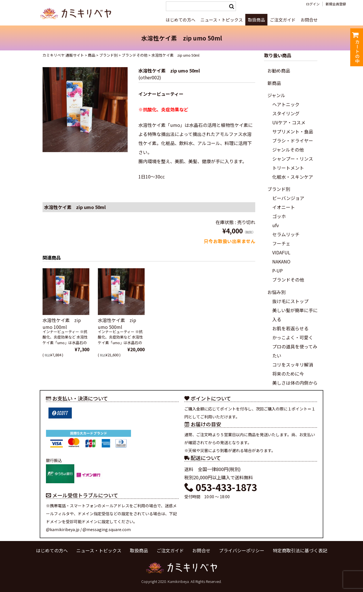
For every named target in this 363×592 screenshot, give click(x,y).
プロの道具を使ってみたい (294, 351)
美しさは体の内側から (295, 382)
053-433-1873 (220, 487)
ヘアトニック (285, 104)
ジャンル (276, 95)
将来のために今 (288, 373)
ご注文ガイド (283, 20)
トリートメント (288, 167)
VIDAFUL (281, 252)
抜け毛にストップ (290, 301)
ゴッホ (279, 216)
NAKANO (281, 261)
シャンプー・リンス (292, 158)
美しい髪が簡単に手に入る (295, 315)
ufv (275, 225)
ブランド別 (278, 189)
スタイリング (285, 113)
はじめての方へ (180, 20)
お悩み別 (276, 292)
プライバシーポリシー (241, 550)
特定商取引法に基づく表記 (300, 550)
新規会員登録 (336, 4)
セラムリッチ (285, 234)
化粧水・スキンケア (292, 176)
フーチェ (281, 243)
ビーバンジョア (288, 198)
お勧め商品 (278, 70)
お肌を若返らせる (290, 328)
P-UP (277, 270)
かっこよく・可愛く (292, 337)
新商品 (274, 83)
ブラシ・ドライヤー (292, 140)
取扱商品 (256, 20)
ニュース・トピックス (222, 20)
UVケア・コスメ (288, 122)
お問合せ (309, 20)
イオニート (283, 207)
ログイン (313, 4)
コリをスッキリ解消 (292, 364)
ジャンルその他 (288, 149)
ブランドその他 (288, 279)
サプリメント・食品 (292, 131)
